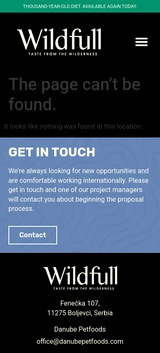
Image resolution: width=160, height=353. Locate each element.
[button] (141, 42)
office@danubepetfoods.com (80, 341)
